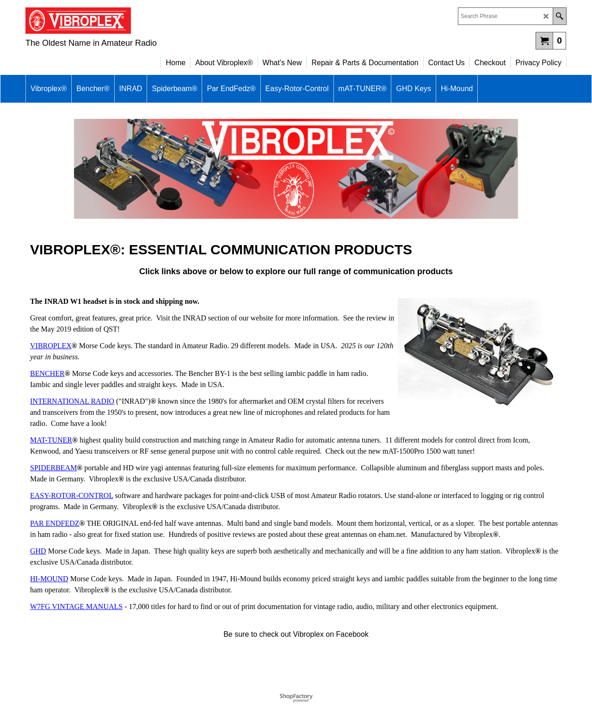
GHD (38, 551)
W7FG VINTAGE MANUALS (76, 606)
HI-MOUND (49, 579)
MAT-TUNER (51, 440)
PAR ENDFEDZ (55, 523)
